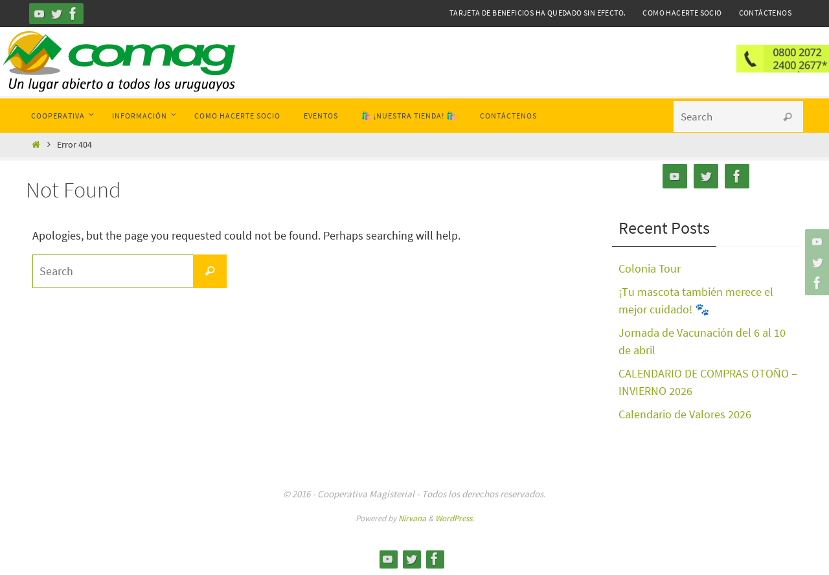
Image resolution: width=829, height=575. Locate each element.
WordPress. (454, 518)
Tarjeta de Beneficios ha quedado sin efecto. (537, 12)
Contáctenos (765, 12)
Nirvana (412, 518)
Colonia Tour (650, 268)
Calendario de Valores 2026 (685, 414)
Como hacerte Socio (681, 12)
